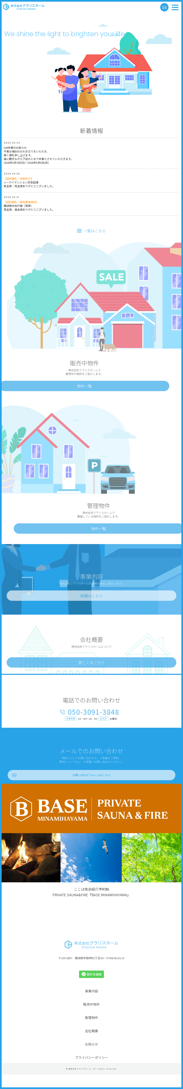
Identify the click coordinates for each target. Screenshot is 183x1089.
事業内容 (91, 1003)
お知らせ (91, 1057)
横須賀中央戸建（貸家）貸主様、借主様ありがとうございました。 (29, 206)
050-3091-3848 (93, 725)
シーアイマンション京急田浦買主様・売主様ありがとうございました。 (29, 183)
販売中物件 (91, 1017)
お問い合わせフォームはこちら (91, 788)
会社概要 (91, 1043)
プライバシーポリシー (91, 1070)
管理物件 (91, 1030)
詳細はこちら (91, 608)
